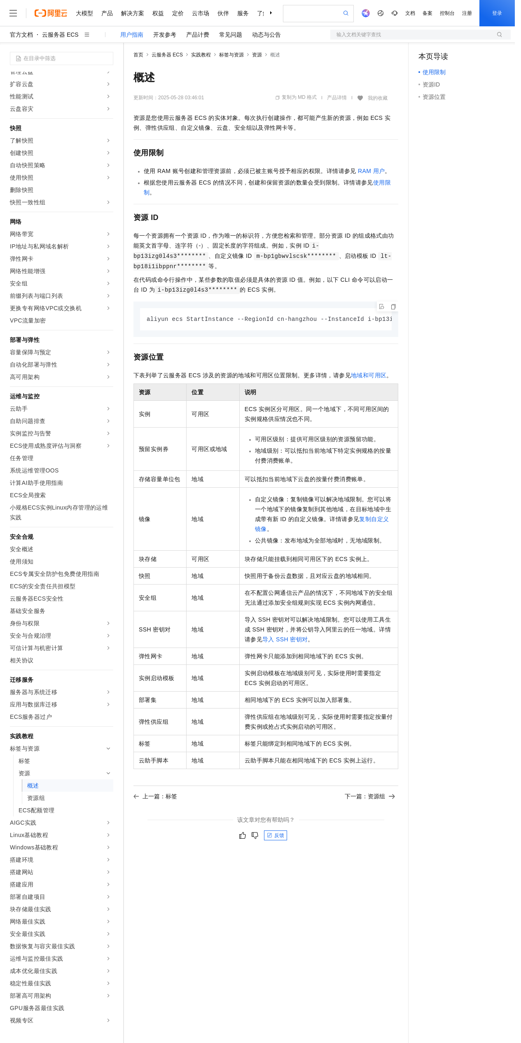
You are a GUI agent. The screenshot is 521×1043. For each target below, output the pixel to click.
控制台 (447, 13)
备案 (427, 13)
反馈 (275, 836)
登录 (497, 13)
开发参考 (164, 34)
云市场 (200, 13)
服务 (243, 13)
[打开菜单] (13, 13)
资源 (257, 55)
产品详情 (337, 98)
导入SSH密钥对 (285, 639)
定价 (178, 13)
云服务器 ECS (60, 34)
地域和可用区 (368, 375)
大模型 (84, 13)
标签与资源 (231, 55)
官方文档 (21, 34)
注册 (467, 13)
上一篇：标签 (155, 796)
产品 (107, 13)
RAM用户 (371, 171)
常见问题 (230, 34)
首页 (138, 55)
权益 (158, 13)
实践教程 (201, 55)
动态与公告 (266, 34)
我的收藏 (378, 98)
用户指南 (131, 34)
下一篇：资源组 (370, 796)
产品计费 (197, 34)
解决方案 (132, 13)
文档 (410, 13)
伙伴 (223, 13)
